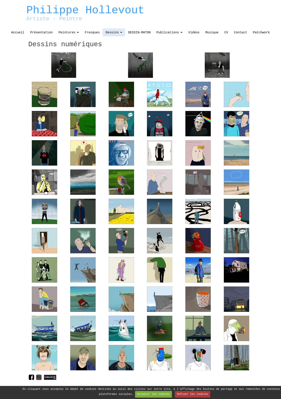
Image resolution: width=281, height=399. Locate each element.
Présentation (41, 32)
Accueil (17, 32)
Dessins (112, 32)
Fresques (92, 32)
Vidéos (194, 32)
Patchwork (261, 32)
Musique (211, 32)
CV (226, 32)
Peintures (67, 32)
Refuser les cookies (192, 394)
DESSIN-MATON (139, 32)
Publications (168, 32)
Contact (240, 32)
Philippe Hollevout (85, 10)
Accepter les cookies (153, 394)
